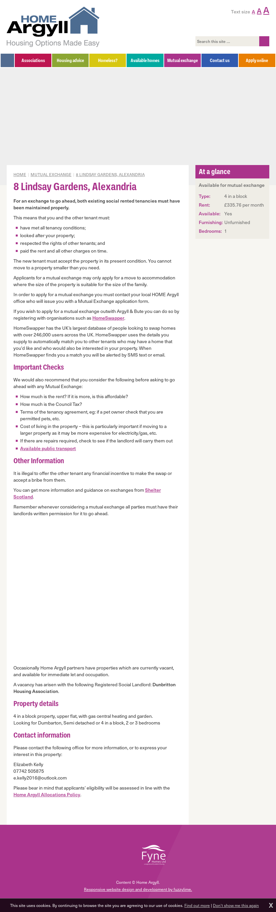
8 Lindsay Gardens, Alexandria (110, 174)
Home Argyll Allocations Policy (46, 794)
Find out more (197, 905)
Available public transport (48, 448)
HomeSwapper (108, 317)
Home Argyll (53, 27)
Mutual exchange (51, 174)
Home (19, 174)
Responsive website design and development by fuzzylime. (138, 889)
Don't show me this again (236, 905)
